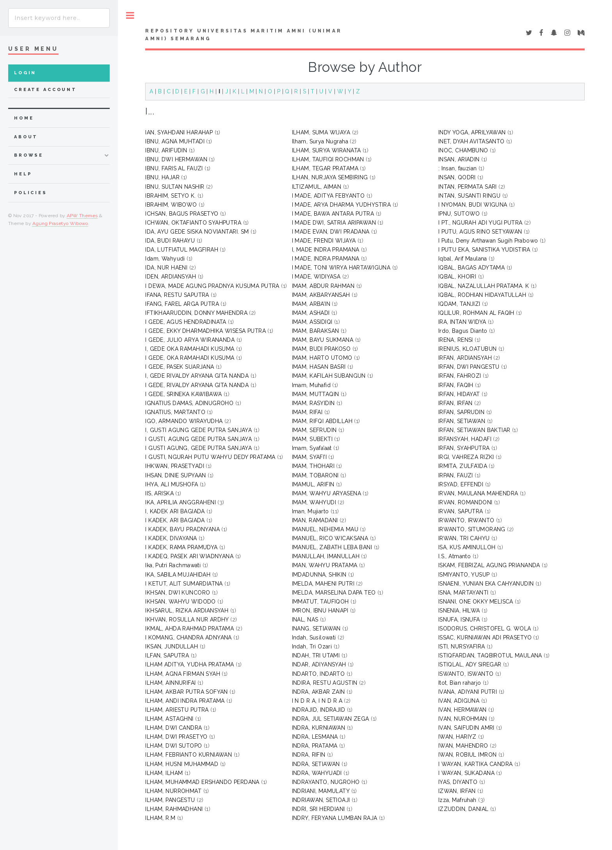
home (24, 118)
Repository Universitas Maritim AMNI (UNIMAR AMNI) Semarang (243, 34)
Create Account (45, 89)
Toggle (130, 15)
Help (23, 174)
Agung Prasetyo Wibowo (60, 223)
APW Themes (82, 215)
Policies (30, 192)
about (26, 136)
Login (25, 72)
